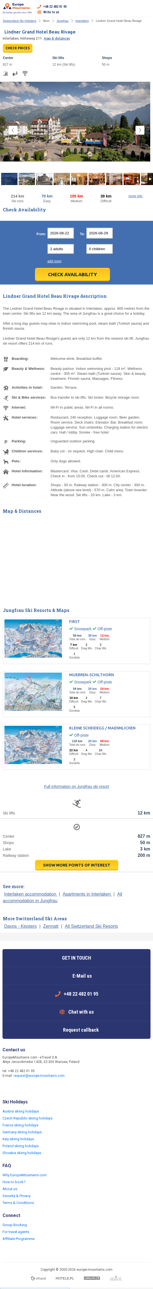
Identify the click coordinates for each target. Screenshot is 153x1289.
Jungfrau (63, 20)
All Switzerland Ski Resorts (91, 926)
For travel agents (15, 1232)
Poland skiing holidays (20, 1146)
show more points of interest (76, 865)
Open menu (146, 9)
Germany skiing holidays (22, 1132)
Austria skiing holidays (20, 1111)
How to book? (14, 1182)
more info (135, 196)
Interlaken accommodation (30, 894)
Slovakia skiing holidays (21, 1153)
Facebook (7, 1088)
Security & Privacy (16, 1196)
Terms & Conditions (18, 1203)
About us (9, 1189)
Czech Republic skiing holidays (27, 1118)
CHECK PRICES (18, 48)
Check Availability (72, 274)
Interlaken (82, 20)
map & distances (57, 38)
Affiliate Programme (18, 1239)
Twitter (19, 1088)
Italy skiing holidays (18, 1139)
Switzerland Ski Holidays (19, 20)
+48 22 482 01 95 (55, 7)
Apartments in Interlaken (87, 894)
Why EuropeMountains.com (24, 1175)
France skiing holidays (20, 1125)
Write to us (51, 12)
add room (54, 261)
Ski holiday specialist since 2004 (17, 8)
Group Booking (14, 1225)
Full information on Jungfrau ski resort (76, 786)
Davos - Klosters (20, 926)
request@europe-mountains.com (39, 1076)
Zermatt (50, 926)
